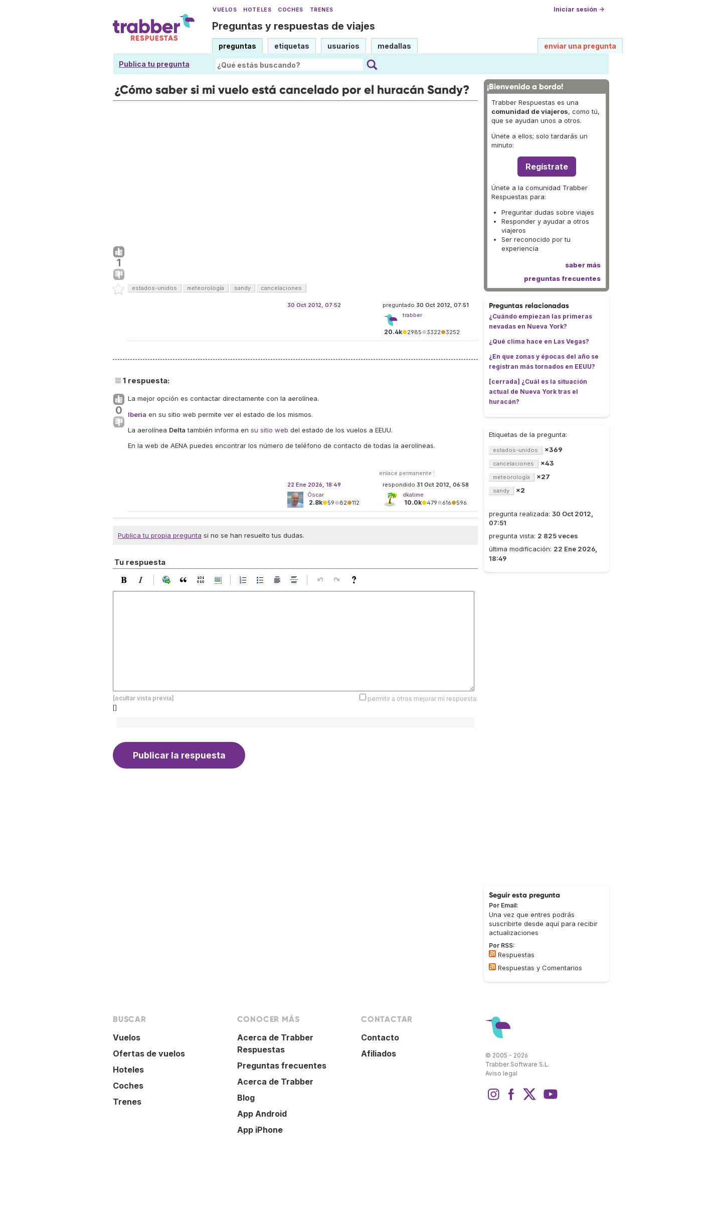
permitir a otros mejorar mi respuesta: (423, 698)
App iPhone (260, 1130)
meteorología (205, 287)
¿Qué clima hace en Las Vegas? (539, 341)
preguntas (237, 46)
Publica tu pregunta (154, 64)
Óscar (315, 494)
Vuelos (225, 10)
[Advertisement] (295, 171)
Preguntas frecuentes (281, 1066)
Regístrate (546, 167)
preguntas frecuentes (562, 278)
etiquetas (291, 46)
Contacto (380, 1037)
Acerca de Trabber (275, 1082)
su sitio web (269, 430)
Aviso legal (501, 1073)
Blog (246, 1098)
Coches (290, 10)
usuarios (343, 46)
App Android (262, 1114)
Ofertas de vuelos (149, 1053)
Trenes (321, 10)
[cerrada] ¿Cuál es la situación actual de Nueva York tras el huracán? (538, 391)
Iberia (137, 414)
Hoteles (257, 10)
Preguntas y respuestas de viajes (293, 26)
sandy (242, 287)
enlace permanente (405, 473)
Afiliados (378, 1053)
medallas (394, 46)
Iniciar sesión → (579, 9)
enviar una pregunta (580, 46)
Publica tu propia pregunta (160, 535)
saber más (583, 265)
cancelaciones (281, 287)
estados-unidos (154, 287)
